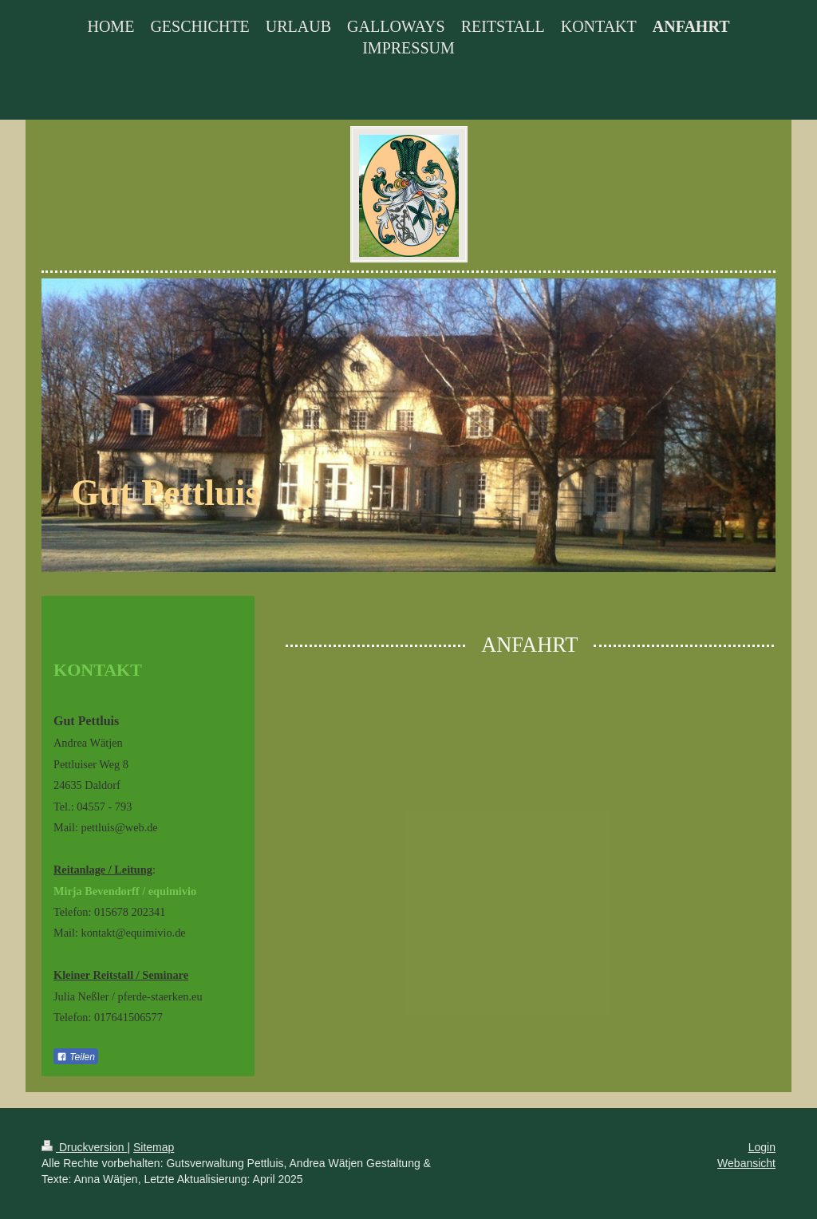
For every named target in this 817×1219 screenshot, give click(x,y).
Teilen (76, 1057)
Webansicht (746, 1163)
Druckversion (84, 1147)
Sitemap (153, 1147)
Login (762, 1147)
